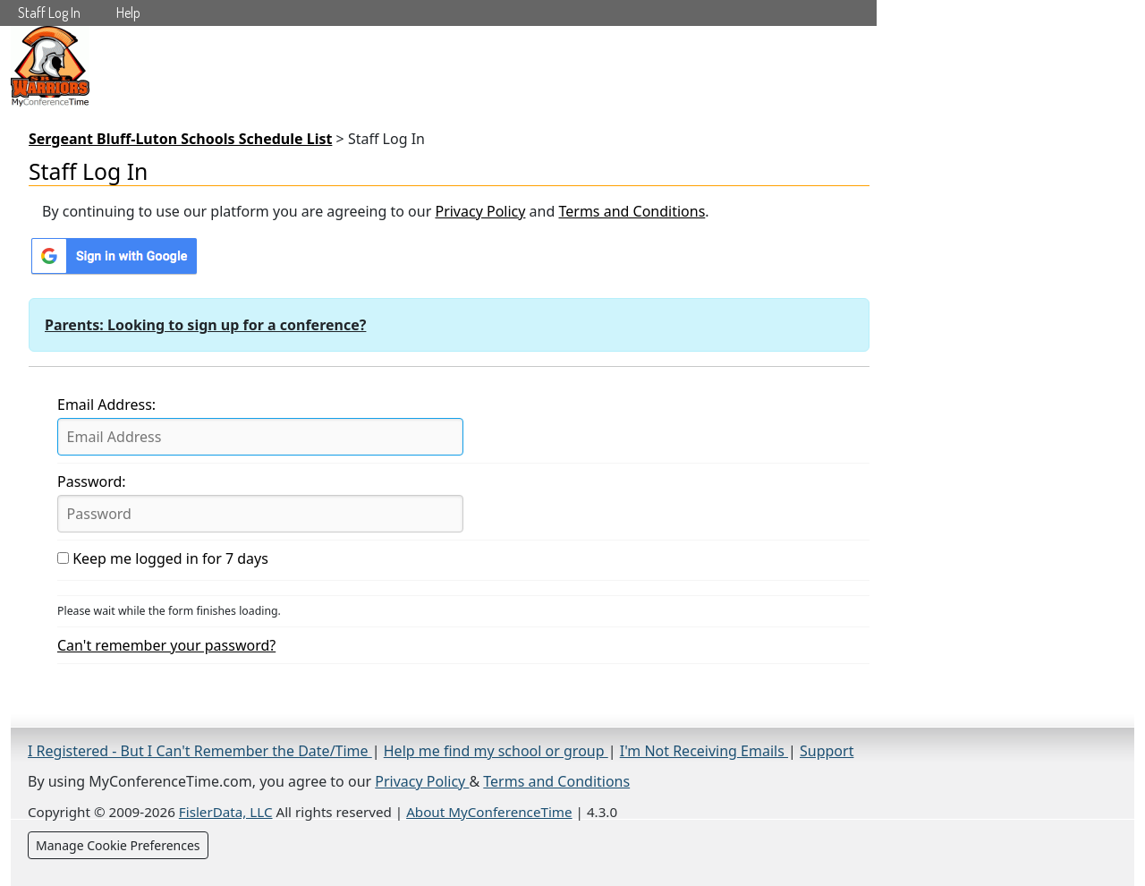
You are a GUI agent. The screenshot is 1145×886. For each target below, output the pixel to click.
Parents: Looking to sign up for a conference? (205, 325)
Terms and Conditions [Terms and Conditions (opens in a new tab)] (556, 781)
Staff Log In (49, 12)
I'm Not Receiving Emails (704, 751)
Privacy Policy (480, 211)
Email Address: (106, 404)
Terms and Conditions (631, 211)
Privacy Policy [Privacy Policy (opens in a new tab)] (422, 781)
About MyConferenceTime (489, 812)
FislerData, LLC (226, 812)
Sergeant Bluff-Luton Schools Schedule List (180, 139)
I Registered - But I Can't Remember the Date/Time (200, 751)
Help (128, 12)
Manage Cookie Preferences (118, 845)
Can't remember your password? (166, 645)
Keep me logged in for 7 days (162, 558)
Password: (91, 481)
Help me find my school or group (496, 751)
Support (826, 751)
